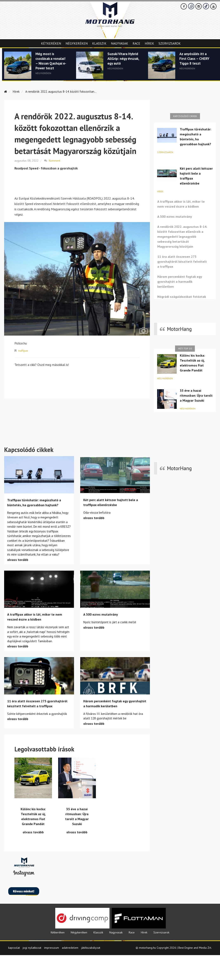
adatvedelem (70, 957)
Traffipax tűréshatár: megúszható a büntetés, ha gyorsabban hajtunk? (195, 136)
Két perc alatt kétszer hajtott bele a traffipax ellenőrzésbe (196, 175)
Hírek (149, 43)
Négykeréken (77, 43)
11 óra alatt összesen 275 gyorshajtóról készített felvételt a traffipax (182, 261)
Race (136, 43)
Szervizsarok (170, 43)
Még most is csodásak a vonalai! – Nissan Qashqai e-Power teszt (51, 61)
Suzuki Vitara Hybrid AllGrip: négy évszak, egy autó (121, 61)
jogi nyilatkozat (32, 957)
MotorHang (179, 329)
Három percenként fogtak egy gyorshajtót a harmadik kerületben (179, 281)
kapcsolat (14, 957)
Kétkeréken (51, 43)
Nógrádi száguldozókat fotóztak (181, 296)
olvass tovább (17, 570)
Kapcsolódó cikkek (185, 116)
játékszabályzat (90, 957)
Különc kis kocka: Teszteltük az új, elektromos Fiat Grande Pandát (192, 362)
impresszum (51, 957)
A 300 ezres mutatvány (174, 216)
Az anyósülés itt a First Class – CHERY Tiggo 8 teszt (195, 59)
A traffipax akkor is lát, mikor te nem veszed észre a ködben (181, 203)
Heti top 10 (185, 348)
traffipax (23, 350)
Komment (54, 160)
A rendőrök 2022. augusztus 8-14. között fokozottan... (64, 91)
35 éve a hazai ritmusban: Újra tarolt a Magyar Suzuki (196, 395)
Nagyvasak (119, 43)
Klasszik (99, 43)
